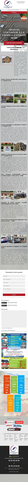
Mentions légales (14, 469)
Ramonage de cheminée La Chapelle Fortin (5, 436)
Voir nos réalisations (14, 43)
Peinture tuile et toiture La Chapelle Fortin (15, 437)
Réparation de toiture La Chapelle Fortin (10, 436)
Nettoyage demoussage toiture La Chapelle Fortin (25, 436)
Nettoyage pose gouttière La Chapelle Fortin (20, 436)
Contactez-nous (14, 471)
